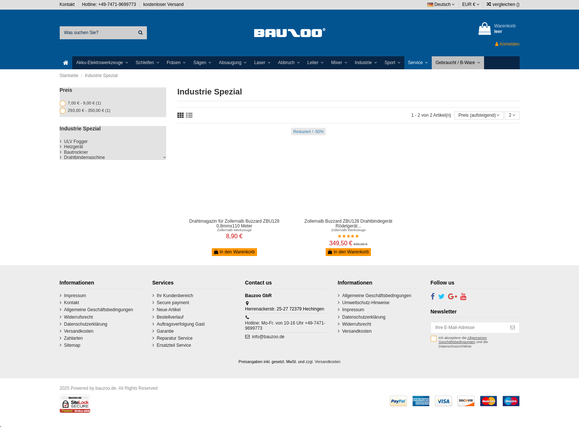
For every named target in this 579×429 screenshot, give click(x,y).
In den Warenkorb (234, 252)
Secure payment (173, 302)
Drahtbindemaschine (84, 157)
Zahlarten (73, 338)
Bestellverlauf (170, 317)
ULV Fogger (76, 141)
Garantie (165, 331)
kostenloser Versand (163, 4)
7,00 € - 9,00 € (84, 103)
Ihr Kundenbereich (175, 295)
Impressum (75, 295)
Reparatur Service (175, 338)
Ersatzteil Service (174, 345)
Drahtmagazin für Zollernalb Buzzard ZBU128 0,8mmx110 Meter (234, 224)
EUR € (471, 4)
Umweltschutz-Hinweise (365, 302)
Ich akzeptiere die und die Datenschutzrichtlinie (463, 342)
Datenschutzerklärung (86, 324)
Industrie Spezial (80, 129)
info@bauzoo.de (268, 336)
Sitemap (72, 345)
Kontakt (68, 4)
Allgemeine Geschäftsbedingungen (98, 309)
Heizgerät (73, 146)
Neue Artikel (169, 309)
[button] (102, 62)
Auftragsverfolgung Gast (181, 324)
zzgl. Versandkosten (323, 361)
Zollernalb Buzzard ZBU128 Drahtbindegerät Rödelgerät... (348, 224)
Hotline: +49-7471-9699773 (109, 4)
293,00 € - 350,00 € (89, 110)
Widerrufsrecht (78, 317)
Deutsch (441, 4)
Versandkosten (78, 331)
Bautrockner (76, 152)
